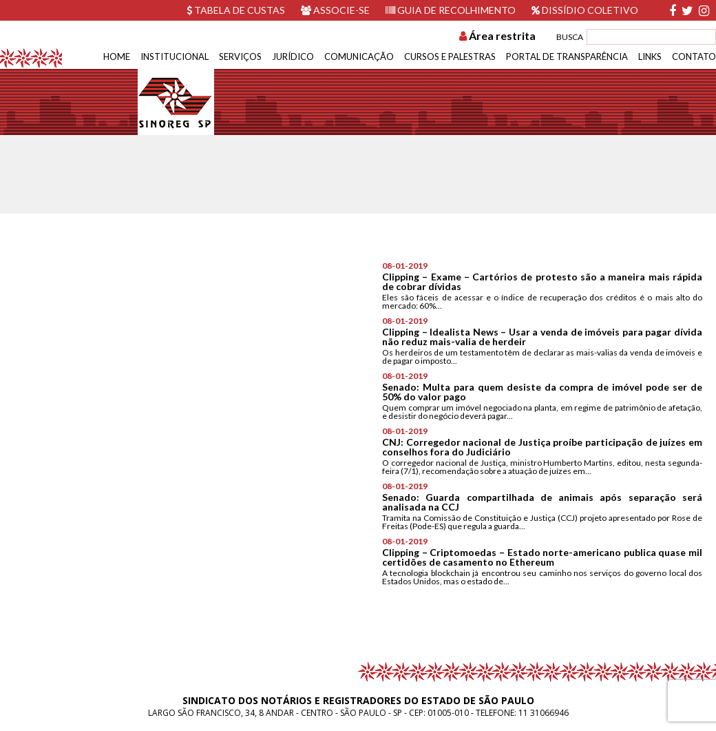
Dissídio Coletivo (584, 10)
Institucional (174, 56)
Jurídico (293, 56)
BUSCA (569, 37)
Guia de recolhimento (451, 10)
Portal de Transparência (567, 56)
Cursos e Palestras (450, 56)
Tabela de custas (236, 10)
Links (650, 56)
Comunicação (359, 56)
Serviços (240, 56)
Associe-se (335, 10)
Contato (694, 56)
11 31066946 (543, 713)
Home (116, 56)
